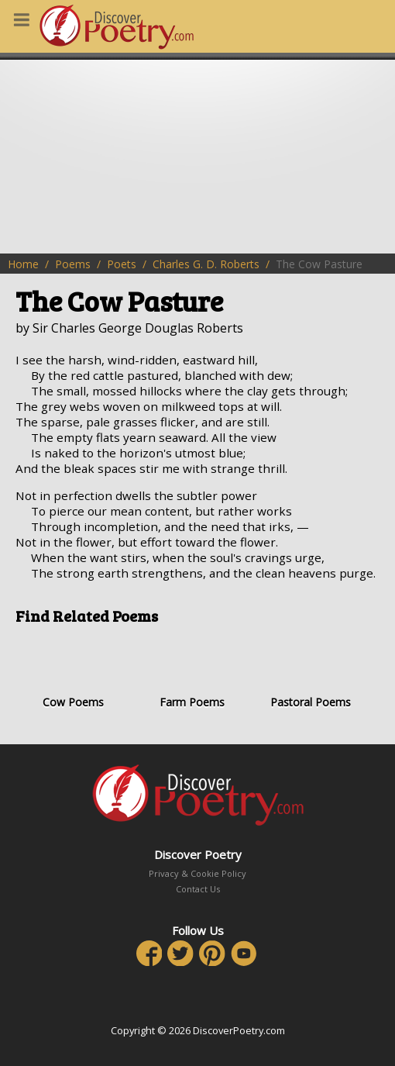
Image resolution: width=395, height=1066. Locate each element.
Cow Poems (72, 672)
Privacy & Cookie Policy (197, 873)
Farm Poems (191, 672)
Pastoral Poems (310, 672)
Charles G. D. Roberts (206, 264)
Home (23, 264)
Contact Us (198, 889)
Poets (121, 264)
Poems (73, 264)
